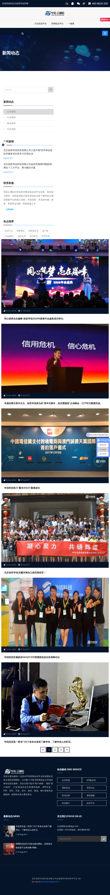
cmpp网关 (9, 236)
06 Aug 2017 (25, 395)
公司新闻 (11, 111)
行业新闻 (11, 117)
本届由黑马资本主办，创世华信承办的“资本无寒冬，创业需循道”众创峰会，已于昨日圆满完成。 (53, 403)
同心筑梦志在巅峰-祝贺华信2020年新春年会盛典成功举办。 (34, 318)
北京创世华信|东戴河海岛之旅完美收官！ (25, 572)
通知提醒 (91, 795)
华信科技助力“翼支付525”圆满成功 (22, 488)
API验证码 (91, 780)
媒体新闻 (11, 123)
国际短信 (66, 788)
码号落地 (34, 236)
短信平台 (9, 231)
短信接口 (66, 803)
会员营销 (66, 780)
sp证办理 (22, 236)
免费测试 (21, 231)
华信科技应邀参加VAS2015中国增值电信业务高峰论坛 (32, 657)
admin (14, 311)
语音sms (91, 788)
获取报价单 (33, 231)
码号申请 (46, 236)
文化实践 (11, 129)
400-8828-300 (98, 3)
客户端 (45, 231)
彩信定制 (66, 795)
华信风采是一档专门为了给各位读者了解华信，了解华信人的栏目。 (38, 742)
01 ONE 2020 (25, 311)
